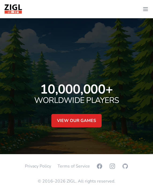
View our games (76, 121)
